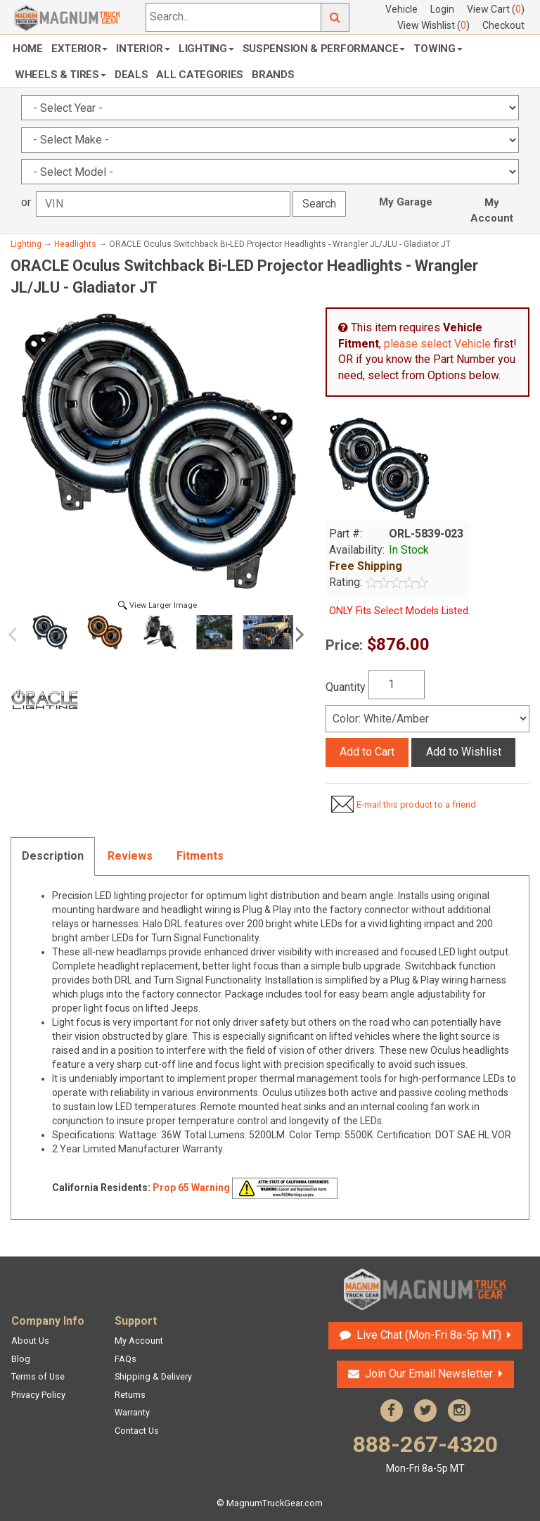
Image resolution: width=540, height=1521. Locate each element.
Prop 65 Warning (191, 1186)
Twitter (425, 1410)
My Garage (405, 202)
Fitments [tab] (200, 856)
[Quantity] (396, 684)
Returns (130, 1394)
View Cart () (496, 9)
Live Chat (428, 1335)
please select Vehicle (437, 343)
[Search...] (233, 17)
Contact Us (137, 1430)
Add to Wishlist (463, 751)
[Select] (427, 718)
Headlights (75, 244)
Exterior (79, 48)
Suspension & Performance (324, 48)
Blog (20, 1359)
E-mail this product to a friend (416, 804)
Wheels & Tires (60, 74)
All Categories (199, 74)
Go (335, 17)
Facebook (391, 1410)
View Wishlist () (433, 25)
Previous (18, 635)
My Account (491, 210)
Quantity (346, 687)
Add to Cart (367, 751)
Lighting (206, 48)
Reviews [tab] (130, 856)
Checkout (503, 25)
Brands (273, 74)
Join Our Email (429, 1373)
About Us (30, 1340)
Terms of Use (38, 1376)
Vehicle (401, 9)
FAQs (125, 1359)
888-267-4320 (425, 1453)
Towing (437, 48)
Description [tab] (53, 856)
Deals (131, 74)
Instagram (459, 1410)
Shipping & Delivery (153, 1376)
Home (28, 48)
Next (297, 635)
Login (442, 9)
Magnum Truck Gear (425, 1289)
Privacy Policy (38, 1394)
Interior (143, 48)
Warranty (132, 1412)
